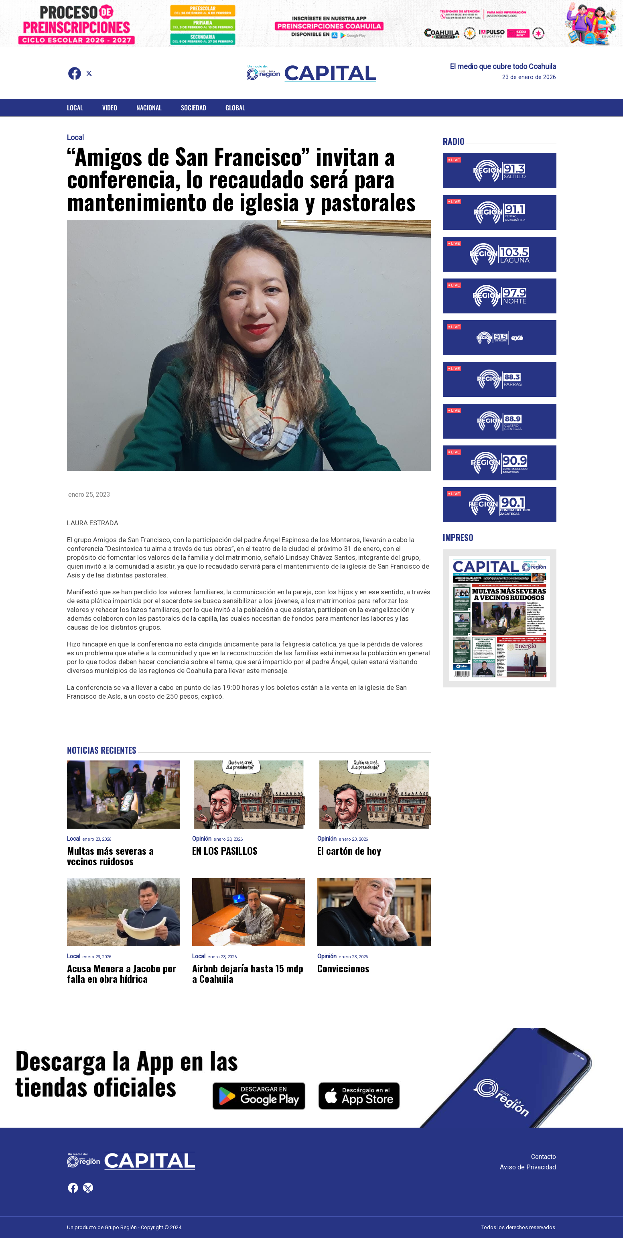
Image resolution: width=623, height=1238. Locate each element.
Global (235, 107)
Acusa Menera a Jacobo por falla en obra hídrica (121, 973)
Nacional (149, 107)
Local (75, 107)
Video (109, 107)
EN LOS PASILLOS (225, 850)
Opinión (201, 839)
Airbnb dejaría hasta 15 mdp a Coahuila (247, 973)
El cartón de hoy (349, 850)
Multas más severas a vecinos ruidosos (110, 855)
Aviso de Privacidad (528, 1167)
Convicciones (343, 968)
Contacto (543, 1157)
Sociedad (193, 107)
